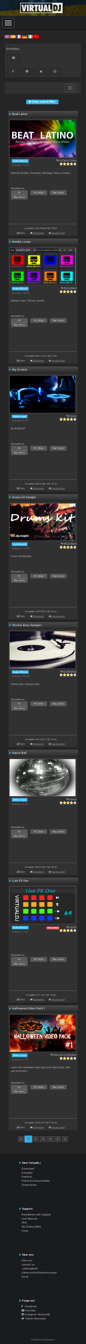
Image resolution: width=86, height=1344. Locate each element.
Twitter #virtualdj (34, 1318)
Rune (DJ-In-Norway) (65, 1054)
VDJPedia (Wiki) (31, 1226)
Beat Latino (20, 114)
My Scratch (19, 369)
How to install (58, 233)
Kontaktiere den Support (36, 1214)
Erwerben (27, 1172)
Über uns (27, 1260)
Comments (38, 233)
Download (28, 1168)
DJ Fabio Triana (68, 160)
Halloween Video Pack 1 (28, 1008)
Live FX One (20, 880)
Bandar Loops (21, 241)
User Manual (29, 1218)
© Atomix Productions (43, 1339)
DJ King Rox (70, 671)
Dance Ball (19, 753)
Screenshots (29, 1184)
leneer (73, 415)
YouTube (29, 1310)
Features (27, 1176)
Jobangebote (30, 1268)
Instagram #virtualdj (36, 1314)
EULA (25, 1276)
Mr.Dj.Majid (70, 288)
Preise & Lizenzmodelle (36, 1180)
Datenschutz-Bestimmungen (39, 1272)
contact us (28, 1264)
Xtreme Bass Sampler (27, 625)
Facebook (29, 1306)
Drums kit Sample (24, 497)
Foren (25, 1230)
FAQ (24, 1222)
